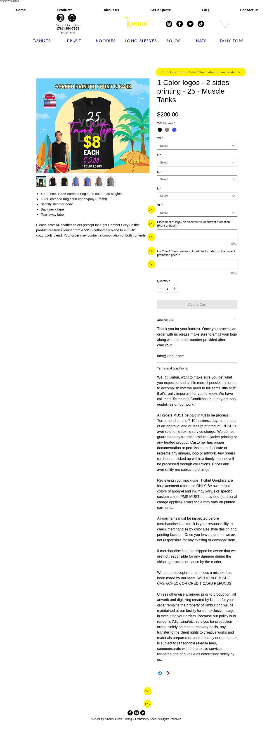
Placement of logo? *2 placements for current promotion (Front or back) (193, 223)
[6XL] (151, 264)
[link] (224, 24)
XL (160, 205)
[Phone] (60, 18)
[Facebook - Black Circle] (130, 712)
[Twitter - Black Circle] (142, 712)
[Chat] (72, 18)
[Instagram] (169, 24)
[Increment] (174, 289)
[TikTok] (201, 24)
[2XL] (151, 210)
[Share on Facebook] (160, 673)
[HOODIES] (106, 41)
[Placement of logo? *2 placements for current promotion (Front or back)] (197, 234)
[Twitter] (190, 24)
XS (160, 138)
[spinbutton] (167, 289)
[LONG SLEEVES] (141, 41)
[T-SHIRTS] (42, 41)
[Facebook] (179, 24)
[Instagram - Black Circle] (136, 712)
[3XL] (151, 224)
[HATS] (201, 41)
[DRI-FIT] (74, 41)
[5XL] (151, 251)
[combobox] (197, 146)
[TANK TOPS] (232, 41)
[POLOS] (173, 41)
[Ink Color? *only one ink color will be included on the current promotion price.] (197, 264)
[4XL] (151, 237)
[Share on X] (168, 673)
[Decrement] (160, 289)
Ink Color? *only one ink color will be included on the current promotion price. (196, 253)
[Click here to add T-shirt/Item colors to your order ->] (201, 72)
